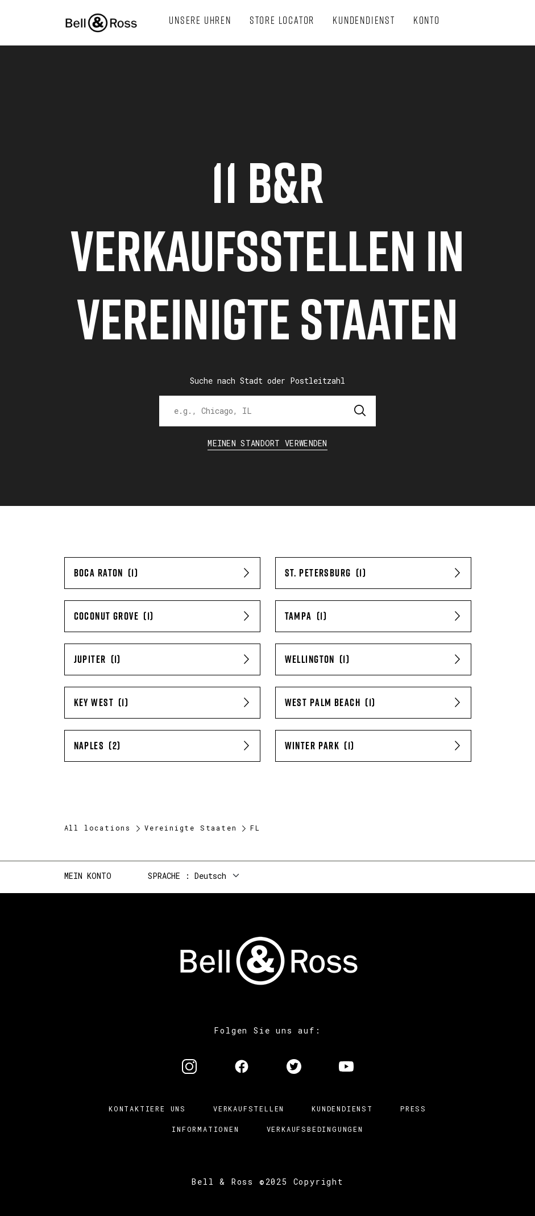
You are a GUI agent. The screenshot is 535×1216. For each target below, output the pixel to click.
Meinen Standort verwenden (267, 443)
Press (413, 1108)
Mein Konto (87, 875)
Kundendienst (342, 1108)
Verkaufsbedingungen (315, 1129)
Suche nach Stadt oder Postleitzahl (267, 380)
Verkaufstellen (248, 1108)
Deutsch (210, 875)
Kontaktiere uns (147, 1108)
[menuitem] (200, 20)
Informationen (205, 1129)
